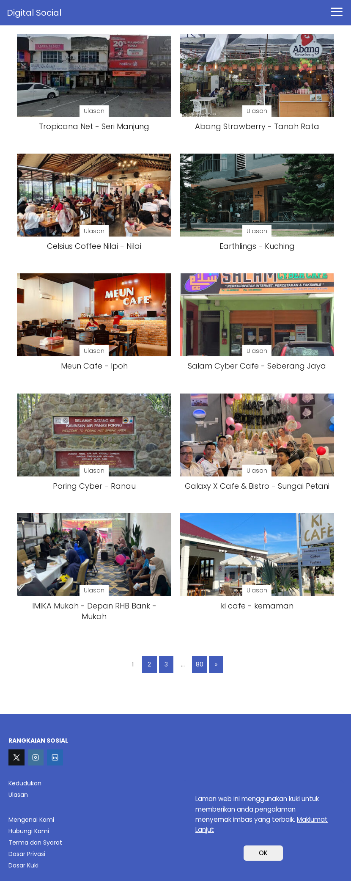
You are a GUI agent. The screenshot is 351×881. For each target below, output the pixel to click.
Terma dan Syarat (35, 842)
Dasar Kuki (23, 865)
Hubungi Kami (28, 831)
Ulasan (18, 794)
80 (199, 664)
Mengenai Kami (31, 819)
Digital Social (34, 13)
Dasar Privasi (26, 854)
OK (263, 852)
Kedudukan (24, 783)
